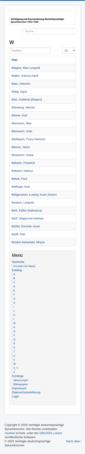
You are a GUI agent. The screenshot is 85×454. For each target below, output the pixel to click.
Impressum (19, 388)
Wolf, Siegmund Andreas (27, 218)
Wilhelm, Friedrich (23, 163)
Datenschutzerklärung (26, 392)
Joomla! (10, 433)
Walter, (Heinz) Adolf (24, 75)
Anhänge (18, 376)
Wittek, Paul (19, 178)
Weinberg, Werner (23, 107)
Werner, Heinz (20, 147)
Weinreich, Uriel (21, 131)
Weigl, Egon (19, 91)
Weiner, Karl (19, 115)
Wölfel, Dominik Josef (25, 226)
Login (15, 396)
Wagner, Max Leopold (25, 68)
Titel (14, 60)
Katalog (17, 270)
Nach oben (73, 441)
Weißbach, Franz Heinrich (28, 139)
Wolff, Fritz (18, 234)
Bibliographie (20, 384)
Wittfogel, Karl (20, 186)
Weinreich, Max (21, 123)
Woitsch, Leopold (22, 202)
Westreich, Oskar (22, 155)
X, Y (15, 368)
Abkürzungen (20, 380)
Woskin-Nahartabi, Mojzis (28, 242)
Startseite (18, 262)
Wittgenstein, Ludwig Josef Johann (34, 194)
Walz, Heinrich (20, 83)
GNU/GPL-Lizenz (50, 433)
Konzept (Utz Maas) (24, 266)
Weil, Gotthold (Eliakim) (26, 99)
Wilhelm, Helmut (22, 171)
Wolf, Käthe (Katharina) (26, 210)
